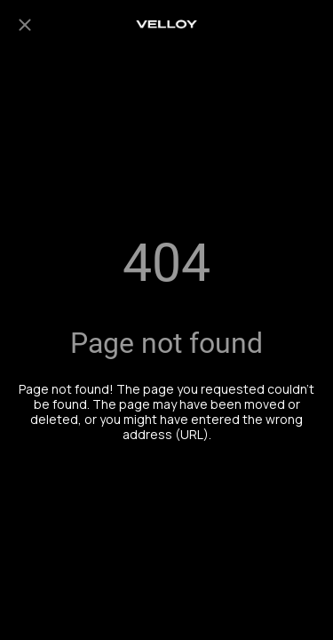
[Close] (25, 25)
